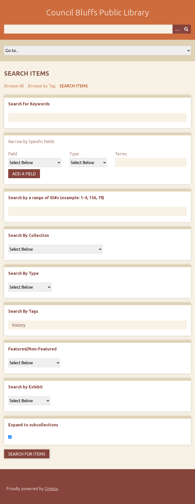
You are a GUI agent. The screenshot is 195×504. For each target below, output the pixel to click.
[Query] (97, 29)
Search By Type (23, 273)
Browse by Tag (41, 86)
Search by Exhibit (25, 387)
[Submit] (186, 29)
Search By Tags (23, 311)
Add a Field (24, 174)
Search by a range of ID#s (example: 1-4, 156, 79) (56, 197)
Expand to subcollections (33, 424)
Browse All (14, 86)
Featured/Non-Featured (32, 349)
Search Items (73, 86)
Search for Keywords (29, 104)
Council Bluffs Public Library (97, 12)
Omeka (51, 488)
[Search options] (177, 29)
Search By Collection (28, 235)
